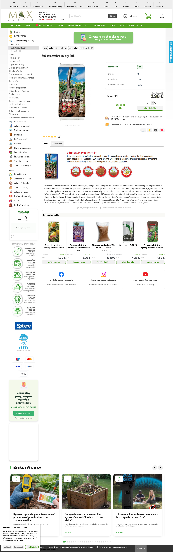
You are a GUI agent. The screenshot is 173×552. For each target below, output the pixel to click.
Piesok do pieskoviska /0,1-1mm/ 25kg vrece (103, 246)
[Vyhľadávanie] (88, 16)
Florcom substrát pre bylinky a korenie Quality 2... (152, 246)
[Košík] (154, 16)
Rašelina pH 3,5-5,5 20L (128, 245)
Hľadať (112, 16)
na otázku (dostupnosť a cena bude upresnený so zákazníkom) (107, 253)
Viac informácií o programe (23, 418)
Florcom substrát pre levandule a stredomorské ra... (79, 247)
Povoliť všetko (31, 547)
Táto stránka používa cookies (15, 527)
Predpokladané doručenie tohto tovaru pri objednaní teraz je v (136, 118)
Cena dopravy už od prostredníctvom (131, 125)
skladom (63, 255)
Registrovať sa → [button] (23, 413)
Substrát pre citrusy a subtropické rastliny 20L (54, 246)
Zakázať (7, 547)
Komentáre (57, 143)
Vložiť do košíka (150, 108)
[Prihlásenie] (130, 16)
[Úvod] (21, 16)
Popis (46, 143)
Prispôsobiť (18, 547)
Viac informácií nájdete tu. (49, 549)
